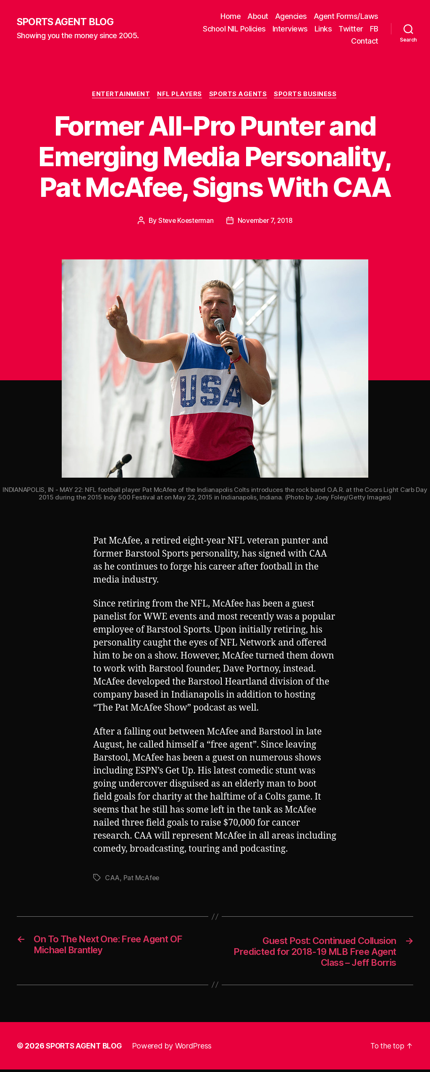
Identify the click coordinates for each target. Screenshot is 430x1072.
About (257, 16)
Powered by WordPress (176, 1048)
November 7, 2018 (265, 221)
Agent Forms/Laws (346, 16)
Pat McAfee (141, 878)
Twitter (350, 28)
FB (374, 28)
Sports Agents (239, 95)
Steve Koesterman (184, 221)
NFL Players (179, 95)
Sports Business (308, 95)
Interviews (290, 28)
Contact (364, 41)
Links (323, 28)
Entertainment (119, 95)
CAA (112, 878)
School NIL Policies (234, 28)
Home (230, 16)
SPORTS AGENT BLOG (67, 22)
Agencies (291, 16)
